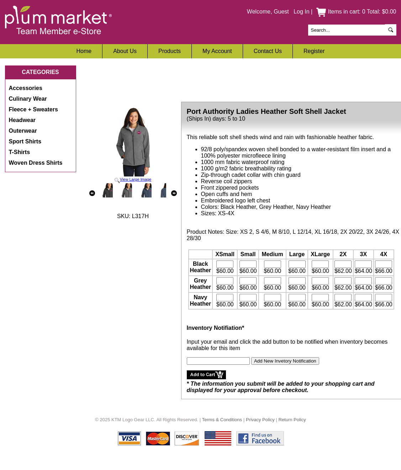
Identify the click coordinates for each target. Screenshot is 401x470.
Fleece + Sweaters (33, 109)
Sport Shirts (25, 141)
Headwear (22, 120)
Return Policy (292, 419)
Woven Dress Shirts (36, 163)
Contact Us (268, 51)
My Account (217, 51)
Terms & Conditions (222, 419)
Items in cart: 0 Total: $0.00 (356, 12)
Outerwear (23, 131)
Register (314, 51)
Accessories (25, 88)
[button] (206, 374)
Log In (301, 12)
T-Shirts (19, 152)
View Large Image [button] (133, 144)
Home (83, 51)
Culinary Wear (28, 99)
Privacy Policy (260, 419)
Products (169, 51)
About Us (125, 51)
